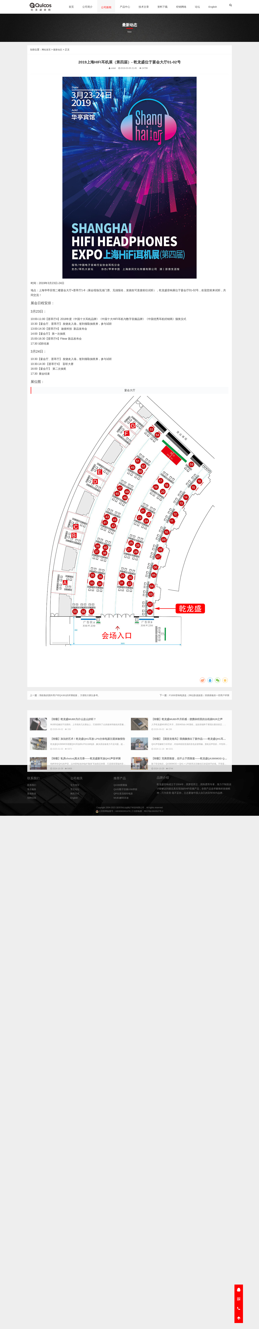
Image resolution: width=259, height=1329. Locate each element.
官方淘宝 (75, 802)
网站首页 (46, 71)
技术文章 (144, 6)
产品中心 (125, 6)
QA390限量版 (121, 802)
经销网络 (181, 6)
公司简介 (88, 6)
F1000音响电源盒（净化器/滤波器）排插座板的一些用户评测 (197, 701)
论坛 (197, 6)
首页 (71, 6)
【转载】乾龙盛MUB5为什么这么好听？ (81, 774)
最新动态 (58, 71)
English (213, 6)
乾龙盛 (125, 808)
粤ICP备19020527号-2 (154, 811)
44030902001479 (122, 811)
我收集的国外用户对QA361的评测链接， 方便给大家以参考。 (72, 701)
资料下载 (163, 6)
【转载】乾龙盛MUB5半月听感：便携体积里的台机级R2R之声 (196, 774)
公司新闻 (106, 7)
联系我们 (32, 802)
